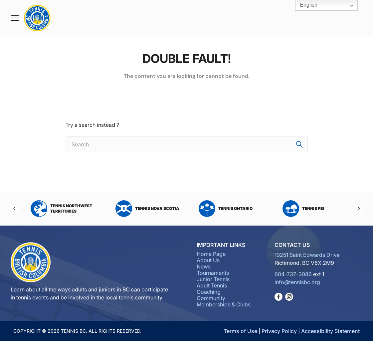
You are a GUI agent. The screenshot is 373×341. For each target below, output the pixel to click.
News (204, 266)
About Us (208, 260)
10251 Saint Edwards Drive (307, 255)
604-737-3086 (293, 274)
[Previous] (15, 209)
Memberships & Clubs (224, 304)
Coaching (209, 291)
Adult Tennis (212, 285)
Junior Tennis (213, 279)
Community (211, 298)
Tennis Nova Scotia (147, 208)
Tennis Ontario (226, 208)
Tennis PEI (303, 208)
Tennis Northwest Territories (61, 208)
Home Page (211, 254)
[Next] (358, 209)
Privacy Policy (279, 331)
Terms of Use (240, 331)
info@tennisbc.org (297, 282)
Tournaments (213, 272)
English (303, 5)
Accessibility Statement (330, 331)
